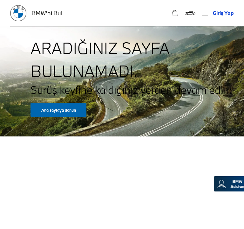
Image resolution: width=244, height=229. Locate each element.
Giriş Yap (223, 13)
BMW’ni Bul (46, 13)
